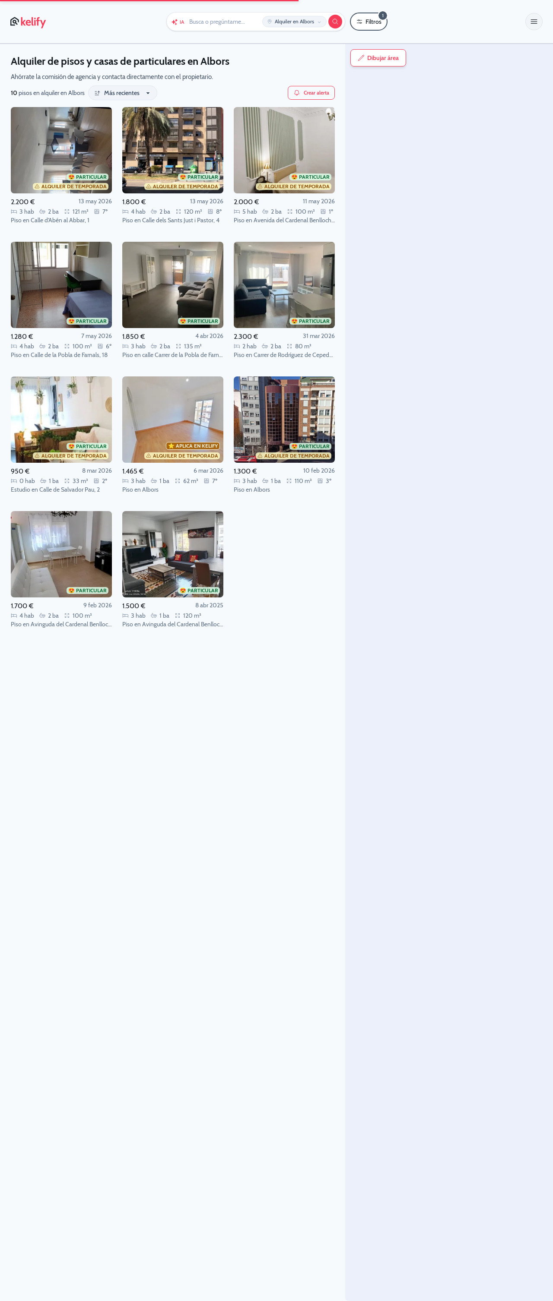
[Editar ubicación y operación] (294, 21)
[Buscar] (335, 21)
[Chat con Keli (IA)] (177, 21)
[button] (534, 21)
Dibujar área (364, 58)
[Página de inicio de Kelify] (28, 21)
